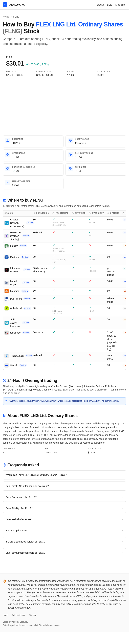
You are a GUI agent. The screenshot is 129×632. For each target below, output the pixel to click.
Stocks (100, 4)
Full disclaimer (18, 615)
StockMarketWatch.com (49, 625)
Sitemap (32, 615)
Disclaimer (120, 4)
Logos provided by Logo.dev (15, 622)
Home (6, 16)
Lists (109, 4)
